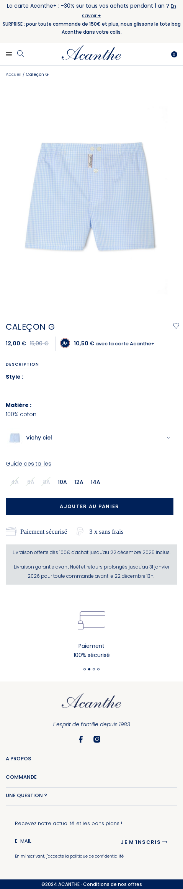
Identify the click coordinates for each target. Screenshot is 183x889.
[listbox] (58, 482)
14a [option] (95, 482)
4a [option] (15, 482)
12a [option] (78, 482)
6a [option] (30, 482)
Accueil (13, 74)
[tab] (25, 364)
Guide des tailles (28, 463)
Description (22, 364)
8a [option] (46, 482)
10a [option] (62, 482)
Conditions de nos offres (112, 884)
